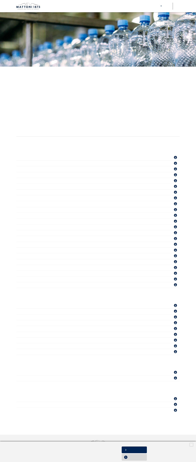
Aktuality (114, 6)
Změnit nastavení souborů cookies (17, 458)
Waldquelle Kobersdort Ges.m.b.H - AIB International (43, 378)
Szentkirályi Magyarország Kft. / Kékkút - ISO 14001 (42, 340)
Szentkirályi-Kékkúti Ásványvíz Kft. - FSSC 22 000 (42, 311)
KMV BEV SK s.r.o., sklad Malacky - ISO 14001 (40, 404)
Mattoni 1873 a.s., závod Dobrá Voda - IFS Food (40, 157)
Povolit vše (137, 450)
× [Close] (191, 444)
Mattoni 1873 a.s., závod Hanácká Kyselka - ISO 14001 (44, 262)
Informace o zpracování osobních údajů (19, 455)
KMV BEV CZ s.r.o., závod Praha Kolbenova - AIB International (48, 169)
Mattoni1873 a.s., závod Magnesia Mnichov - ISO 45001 (44, 256)
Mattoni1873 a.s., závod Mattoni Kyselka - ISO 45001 (43, 244)
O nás (54, 6)
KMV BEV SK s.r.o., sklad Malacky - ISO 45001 (40, 410)
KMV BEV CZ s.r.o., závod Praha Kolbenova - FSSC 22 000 (46, 175)
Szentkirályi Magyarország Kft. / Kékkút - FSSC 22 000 (44, 329)
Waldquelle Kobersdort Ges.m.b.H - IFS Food (39, 372)
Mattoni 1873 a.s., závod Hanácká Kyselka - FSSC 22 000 (45, 163)
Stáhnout (168, 157)
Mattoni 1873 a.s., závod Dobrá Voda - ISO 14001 (41, 227)
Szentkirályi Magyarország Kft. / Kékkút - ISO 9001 (42, 334)
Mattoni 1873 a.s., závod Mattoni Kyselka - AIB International (47, 273)
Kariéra (103, 6)
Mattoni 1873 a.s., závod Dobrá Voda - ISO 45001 (41, 233)
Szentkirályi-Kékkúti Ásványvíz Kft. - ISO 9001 (40, 317)
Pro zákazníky (142, 6)
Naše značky (66, 6)
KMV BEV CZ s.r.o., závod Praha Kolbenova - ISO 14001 (45, 181)
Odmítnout (137, 457)
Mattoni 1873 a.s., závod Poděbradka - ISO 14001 (41, 215)
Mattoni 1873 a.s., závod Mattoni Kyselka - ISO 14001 (43, 239)
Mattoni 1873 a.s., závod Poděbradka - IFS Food (40, 204)
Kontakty (127, 6)
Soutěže (167, 6)
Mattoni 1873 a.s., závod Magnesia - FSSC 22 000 (41, 198)
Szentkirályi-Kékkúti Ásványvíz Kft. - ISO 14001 (40, 323)
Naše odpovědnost (86, 6)
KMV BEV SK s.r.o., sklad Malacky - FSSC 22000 (41, 399)
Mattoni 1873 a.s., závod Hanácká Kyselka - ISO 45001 (44, 268)
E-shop (156, 6)
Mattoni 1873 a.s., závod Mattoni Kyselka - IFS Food (43, 192)
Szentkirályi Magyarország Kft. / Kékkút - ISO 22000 (42, 346)
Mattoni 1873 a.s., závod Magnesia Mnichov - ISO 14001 (45, 250)
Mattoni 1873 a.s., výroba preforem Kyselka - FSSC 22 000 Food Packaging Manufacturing (62, 186)
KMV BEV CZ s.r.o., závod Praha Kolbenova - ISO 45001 (45, 210)
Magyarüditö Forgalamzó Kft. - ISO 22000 (37, 305)
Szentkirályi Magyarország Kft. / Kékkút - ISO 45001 (42, 352)
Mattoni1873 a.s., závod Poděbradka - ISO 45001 (41, 221)
